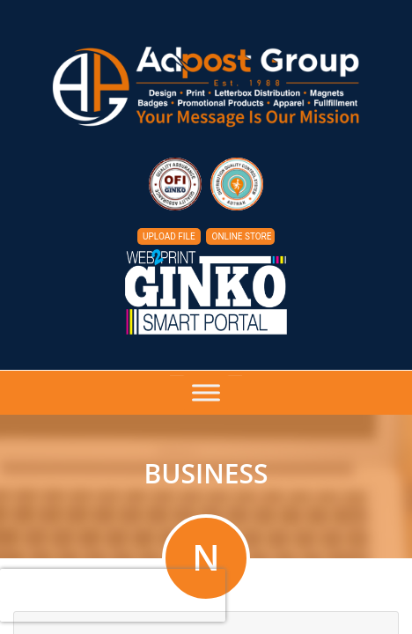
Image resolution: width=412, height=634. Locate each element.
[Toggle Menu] (206, 392)
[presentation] (112, 595)
